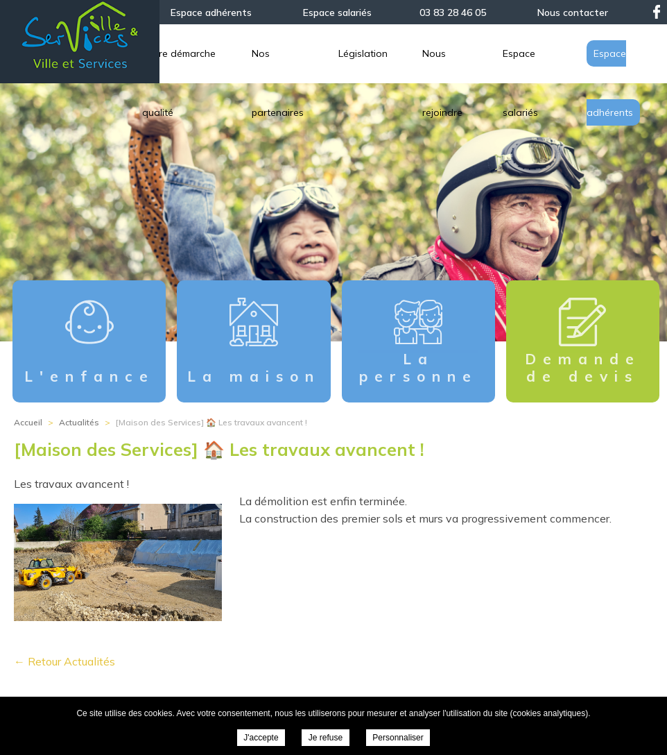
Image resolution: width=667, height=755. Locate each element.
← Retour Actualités (64, 661)
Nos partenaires (417, 53)
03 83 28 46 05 (452, 12)
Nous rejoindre (613, 53)
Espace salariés (337, 12)
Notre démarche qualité (293, 53)
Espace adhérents (211, 12)
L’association (175, 53)
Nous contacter (572, 12)
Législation (513, 53)
